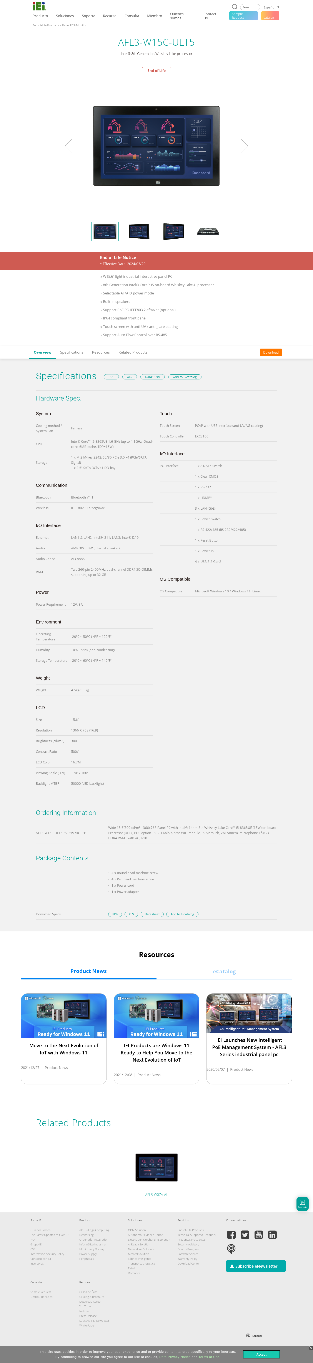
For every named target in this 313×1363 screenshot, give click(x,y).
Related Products (132, 352)
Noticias (84, 1311)
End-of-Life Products (46, 25)
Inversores (37, 1263)
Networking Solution (141, 1249)
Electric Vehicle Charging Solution (149, 1240)
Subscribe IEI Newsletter (94, 1321)
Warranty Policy (187, 1259)
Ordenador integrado (93, 1240)
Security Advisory (188, 1244)
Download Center (189, 1263)
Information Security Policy (47, 1254)
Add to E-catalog (185, 377)
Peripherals (86, 1259)
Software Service (188, 1254)
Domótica (134, 1273)
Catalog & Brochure (91, 1297)
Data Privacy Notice (175, 1357)
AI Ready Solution (139, 1244)
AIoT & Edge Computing (94, 1230)
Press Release (88, 1316)
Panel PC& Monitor (74, 25)
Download (271, 352)
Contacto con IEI (40, 1259)
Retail (131, 1268)
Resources (101, 352)
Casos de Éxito (88, 1292)
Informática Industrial (92, 1244)
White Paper (87, 1325)
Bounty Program (188, 1249)
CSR (32, 1249)
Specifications (71, 352)
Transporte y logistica (141, 1263)
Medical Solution (138, 1254)
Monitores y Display (91, 1249)
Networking (86, 1235)
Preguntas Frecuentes (191, 1240)
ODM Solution (137, 1230)
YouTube (85, 1306)
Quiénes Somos (40, 1230)
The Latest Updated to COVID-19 (50, 1235)
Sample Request (40, 1292)
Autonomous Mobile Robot (145, 1235)
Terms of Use (208, 1357)
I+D (32, 1240)
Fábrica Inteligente (139, 1259)
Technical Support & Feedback (197, 1235)
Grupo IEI (36, 1244)
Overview (43, 352)
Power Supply (88, 1254)
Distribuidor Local (41, 1297)
